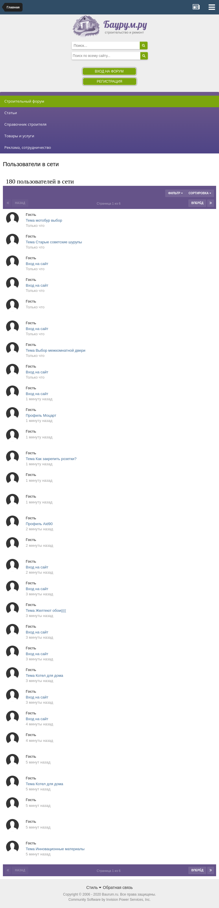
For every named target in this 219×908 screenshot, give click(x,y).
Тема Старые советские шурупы (54, 242)
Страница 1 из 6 (109, 203)
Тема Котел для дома (44, 675)
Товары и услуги (19, 135)
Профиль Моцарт (41, 415)
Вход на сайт (37, 264)
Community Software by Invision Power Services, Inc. (109, 900)
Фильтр (175, 193)
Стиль (93, 887)
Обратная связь (118, 887)
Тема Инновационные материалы (55, 849)
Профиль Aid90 (39, 524)
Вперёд (197, 203)
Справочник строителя (25, 124)
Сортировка (200, 193)
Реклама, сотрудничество (27, 147)
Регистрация (109, 81)
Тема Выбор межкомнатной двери (55, 350)
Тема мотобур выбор (44, 220)
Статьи (10, 112)
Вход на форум (109, 71)
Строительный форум (24, 101)
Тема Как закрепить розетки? (51, 459)
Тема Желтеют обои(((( (46, 610)
